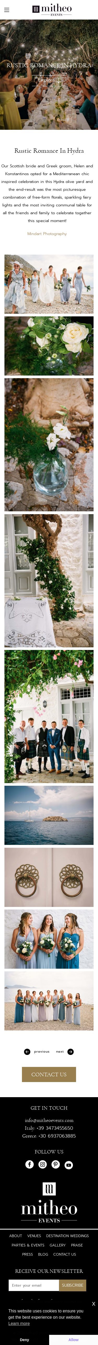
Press (27, 1254)
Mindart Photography (47, 234)
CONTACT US (49, 1074)
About (15, 1235)
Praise (77, 1245)
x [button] (93, 1303)
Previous (41, 1051)
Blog (43, 1254)
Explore (49, 80)
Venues (34, 1235)
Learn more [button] (19, 1323)
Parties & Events (28, 1245)
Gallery (58, 1245)
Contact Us (64, 1254)
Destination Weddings (67, 1235)
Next (60, 1051)
